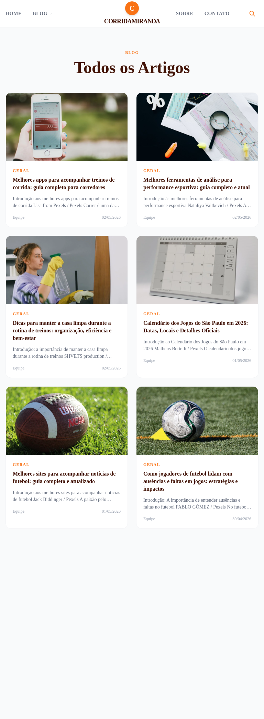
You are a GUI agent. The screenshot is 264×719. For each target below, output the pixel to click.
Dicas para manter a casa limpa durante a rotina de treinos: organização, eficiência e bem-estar (62, 330)
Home (14, 13)
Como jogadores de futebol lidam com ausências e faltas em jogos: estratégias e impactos (190, 481)
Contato (217, 13)
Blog (43, 13)
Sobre (185, 13)
